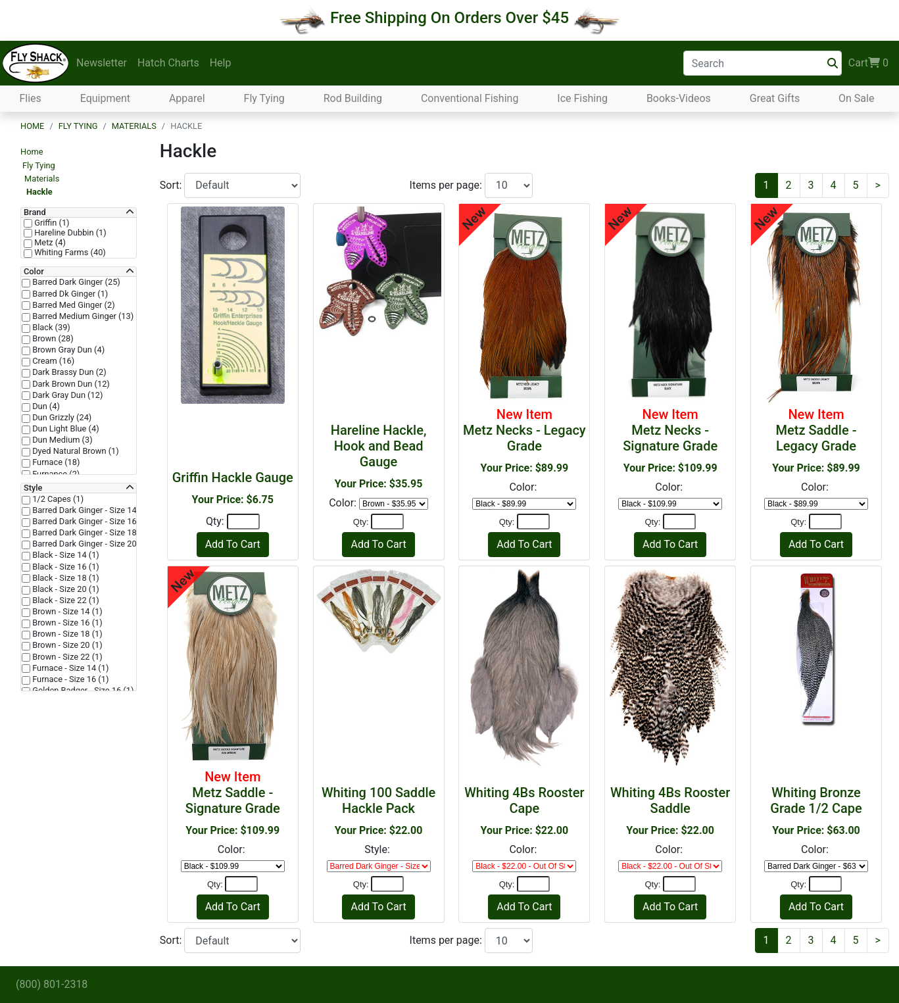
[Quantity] (243, 521)
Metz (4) (49, 242)
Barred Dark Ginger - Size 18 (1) (89, 532)
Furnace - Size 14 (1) (69, 668)
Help (220, 63)
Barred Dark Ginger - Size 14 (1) (89, 510)
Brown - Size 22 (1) (66, 657)
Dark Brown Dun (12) (70, 384)
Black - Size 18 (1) (64, 578)
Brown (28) (52, 338)
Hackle (39, 192)
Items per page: (447, 185)
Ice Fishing (582, 98)
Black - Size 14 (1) (64, 555)
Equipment (105, 98)
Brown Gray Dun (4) (67, 350)
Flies (30, 98)
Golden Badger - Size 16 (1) (82, 690)
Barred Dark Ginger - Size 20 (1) (89, 544)
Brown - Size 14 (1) (66, 611)
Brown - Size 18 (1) (66, 634)
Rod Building (353, 98)
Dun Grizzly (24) (60, 417)
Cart (868, 63)
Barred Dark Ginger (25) (75, 282)
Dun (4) (45, 406)
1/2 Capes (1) (57, 499)
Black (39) (50, 327)
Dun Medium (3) (61, 440)
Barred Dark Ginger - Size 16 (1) (89, 521)
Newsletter (101, 63)
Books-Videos (678, 98)
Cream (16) (52, 361)
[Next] (878, 185)
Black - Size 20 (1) (64, 589)
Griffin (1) (51, 223)
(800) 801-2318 (51, 984)
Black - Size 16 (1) (64, 567)
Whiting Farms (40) (69, 252)
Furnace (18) (55, 462)
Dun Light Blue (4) (64, 428)
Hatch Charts (168, 63)
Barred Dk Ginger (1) (69, 294)
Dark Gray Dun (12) (66, 395)
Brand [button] (35, 212)
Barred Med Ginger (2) (72, 305)
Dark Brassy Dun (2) (68, 372)
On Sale (856, 98)
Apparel (187, 98)
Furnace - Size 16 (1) (69, 679)
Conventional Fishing (470, 98)
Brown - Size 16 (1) (66, 622)
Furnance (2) (55, 474)
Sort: (172, 185)
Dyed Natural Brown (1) (74, 451)
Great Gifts (775, 98)
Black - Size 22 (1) (64, 600)
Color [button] (34, 271)
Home (32, 126)
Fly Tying (264, 98)
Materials (134, 126)
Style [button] (33, 488)
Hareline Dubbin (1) (69, 232)
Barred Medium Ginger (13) (82, 316)
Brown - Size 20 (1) (66, 645)
